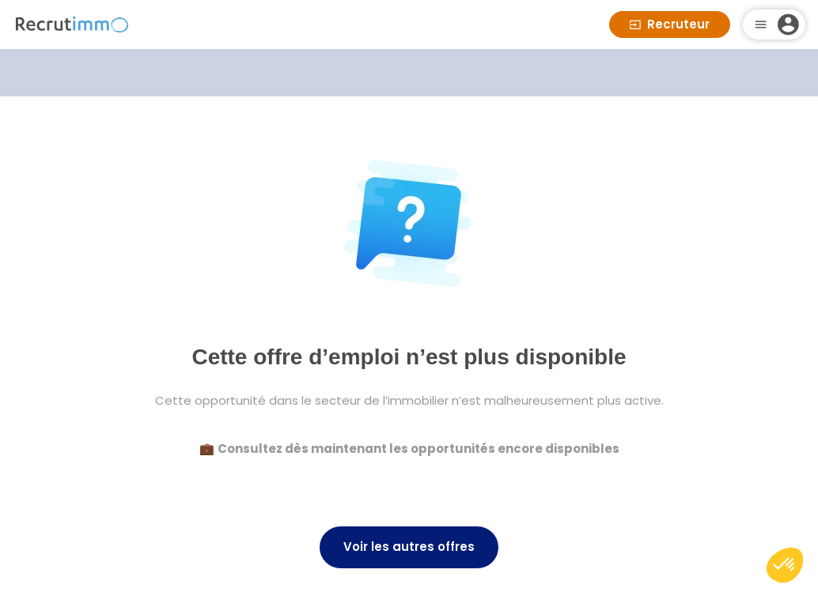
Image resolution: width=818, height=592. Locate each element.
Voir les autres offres (409, 546)
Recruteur (670, 24)
